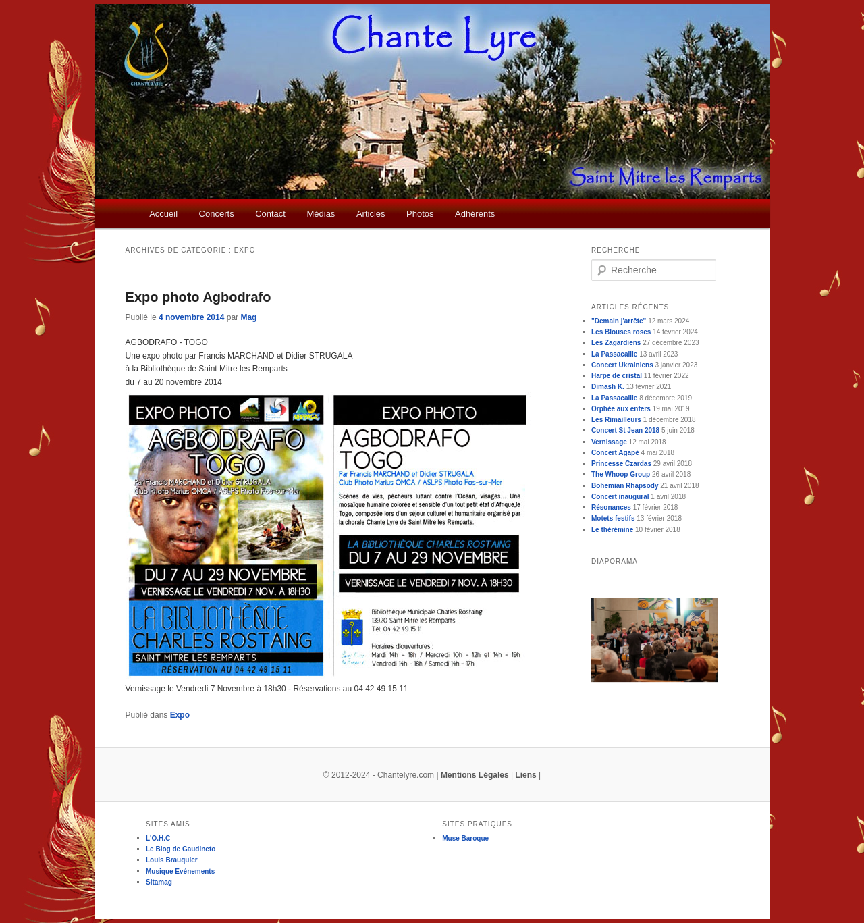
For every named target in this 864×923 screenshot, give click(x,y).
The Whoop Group (620, 474)
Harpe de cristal (616, 375)
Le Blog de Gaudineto (180, 849)
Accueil (163, 214)
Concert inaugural (620, 496)
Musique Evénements (180, 871)
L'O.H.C (158, 838)
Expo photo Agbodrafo (198, 297)
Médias (320, 214)
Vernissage (609, 442)
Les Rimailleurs (616, 419)
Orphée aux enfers (621, 409)
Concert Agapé (615, 452)
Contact (270, 214)
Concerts (216, 214)
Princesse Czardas (621, 463)
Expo (180, 715)
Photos (419, 214)
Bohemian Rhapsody (624, 486)
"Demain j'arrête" (618, 321)
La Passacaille (614, 354)
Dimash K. (607, 386)
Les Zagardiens (616, 342)
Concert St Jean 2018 (625, 430)
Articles (370, 214)
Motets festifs (612, 518)
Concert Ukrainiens (622, 365)
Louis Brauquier (172, 860)
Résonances (611, 507)
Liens (525, 775)
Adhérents (475, 214)
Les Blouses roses (621, 332)
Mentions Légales (475, 775)
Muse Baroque (465, 838)
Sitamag (159, 882)
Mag (248, 317)
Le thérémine (612, 529)
